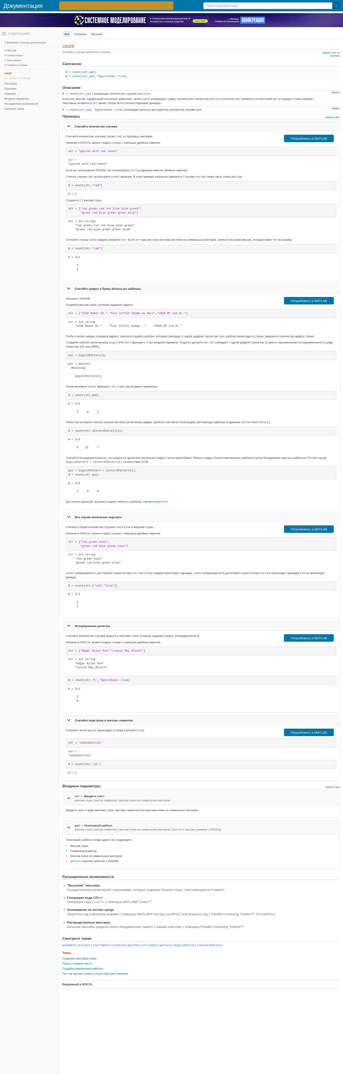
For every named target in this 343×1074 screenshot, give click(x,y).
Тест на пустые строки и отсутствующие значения (95, 973)
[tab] (201, 126)
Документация (23, 5)
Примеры (10, 93)
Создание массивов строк (79, 958)
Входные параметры (16, 98)
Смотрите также (14, 108)
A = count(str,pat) (81, 72)
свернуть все (332, 117)
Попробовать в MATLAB (309, 138)
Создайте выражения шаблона (82, 968)
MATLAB (11, 50)
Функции (96, 34)
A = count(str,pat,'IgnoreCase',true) (96, 76)
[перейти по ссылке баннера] (116, 5)
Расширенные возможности (21, 103)
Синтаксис (10, 83)
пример (335, 92)
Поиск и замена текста (77, 963)
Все (67, 34)
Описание (10, 88)
